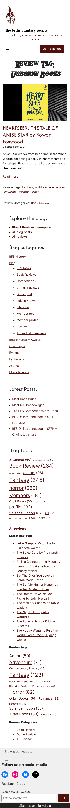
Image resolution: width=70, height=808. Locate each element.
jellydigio (44, 805)
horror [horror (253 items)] (23, 488)
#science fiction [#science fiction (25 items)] (43, 460)
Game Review (26, 734)
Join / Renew (52, 48)
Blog (12, 263)
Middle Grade (44, 187)
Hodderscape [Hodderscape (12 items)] (46, 686)
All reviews (19, 236)
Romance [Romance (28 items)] (48, 698)
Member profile (27, 320)
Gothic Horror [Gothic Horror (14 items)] (18, 682)
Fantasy (27, 187)
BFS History (17, 256)
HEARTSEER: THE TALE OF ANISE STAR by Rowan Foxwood (30, 135)
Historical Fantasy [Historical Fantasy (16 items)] (22, 686)
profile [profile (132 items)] (20, 507)
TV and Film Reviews (31, 333)
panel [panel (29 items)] (40, 501)
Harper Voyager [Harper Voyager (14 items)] (40, 682)
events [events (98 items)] (33, 473)
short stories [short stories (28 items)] (18, 518)
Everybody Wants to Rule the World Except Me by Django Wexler (37, 635)
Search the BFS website (16, 791)
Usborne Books (28, 192)
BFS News (24, 268)
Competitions (26, 281)
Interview (23, 307)
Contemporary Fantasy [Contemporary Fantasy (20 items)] (27, 668)
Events (14, 352)
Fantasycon (17, 359)
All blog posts (22, 232)
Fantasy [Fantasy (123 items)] (26, 675)
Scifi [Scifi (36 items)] (50, 513)
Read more (10, 176)
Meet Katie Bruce (24, 399)
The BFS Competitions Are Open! (35, 411)
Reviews (22, 327)
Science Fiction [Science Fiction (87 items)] (26, 513)
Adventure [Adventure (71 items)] (25, 662)
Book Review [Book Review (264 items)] (31, 466)
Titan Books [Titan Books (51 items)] (40, 518)
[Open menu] (8, 49)
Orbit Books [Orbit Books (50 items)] (21, 501)
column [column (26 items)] (15, 473)
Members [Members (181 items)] (25, 495)
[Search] (63, 798)
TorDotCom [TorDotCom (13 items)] (48, 714)
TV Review (24, 739)
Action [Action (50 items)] (19, 656)
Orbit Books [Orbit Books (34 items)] (23, 698)
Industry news (26, 300)
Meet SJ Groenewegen (28, 405)
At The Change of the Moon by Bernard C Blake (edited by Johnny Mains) (38, 566)
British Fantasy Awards (25, 339)
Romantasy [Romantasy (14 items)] (17, 704)
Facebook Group (13, 783)
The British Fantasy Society (27, 30)
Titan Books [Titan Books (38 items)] (23, 714)
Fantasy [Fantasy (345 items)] (27, 480)
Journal (14, 366)
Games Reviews (28, 287)
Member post (26, 313)
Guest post (24, 294)
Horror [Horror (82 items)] (22, 692)
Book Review (40, 203)
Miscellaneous (19, 372)
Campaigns (17, 346)
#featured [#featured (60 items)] (20, 459)
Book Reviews (26, 274)
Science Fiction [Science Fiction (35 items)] (26, 708)
